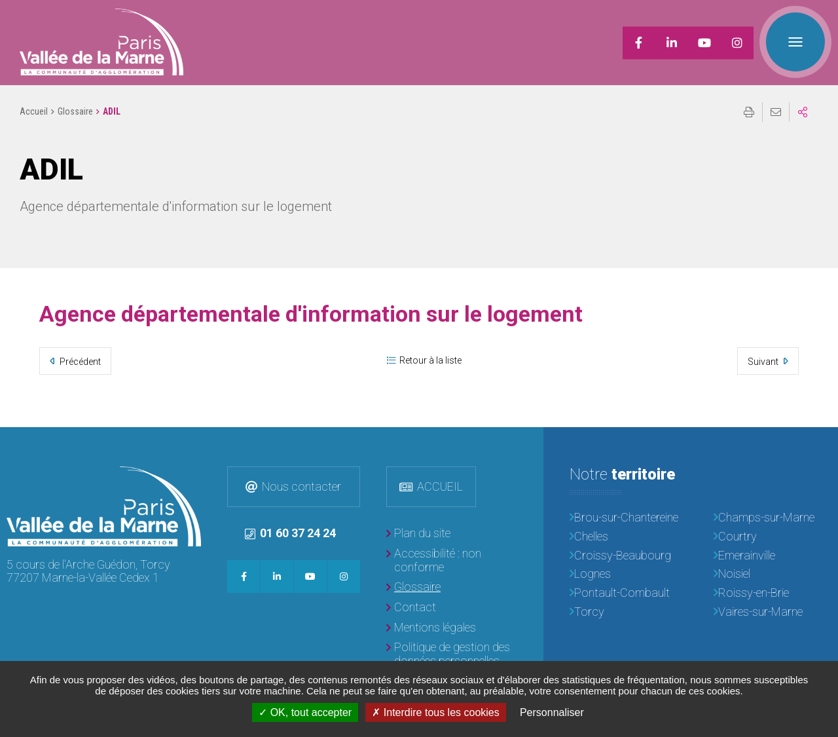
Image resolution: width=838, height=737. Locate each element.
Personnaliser (552, 712)
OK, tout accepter (305, 712)
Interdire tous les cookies (435, 712)
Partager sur (803, 112)
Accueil (34, 111)
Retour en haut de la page (818, 446)
